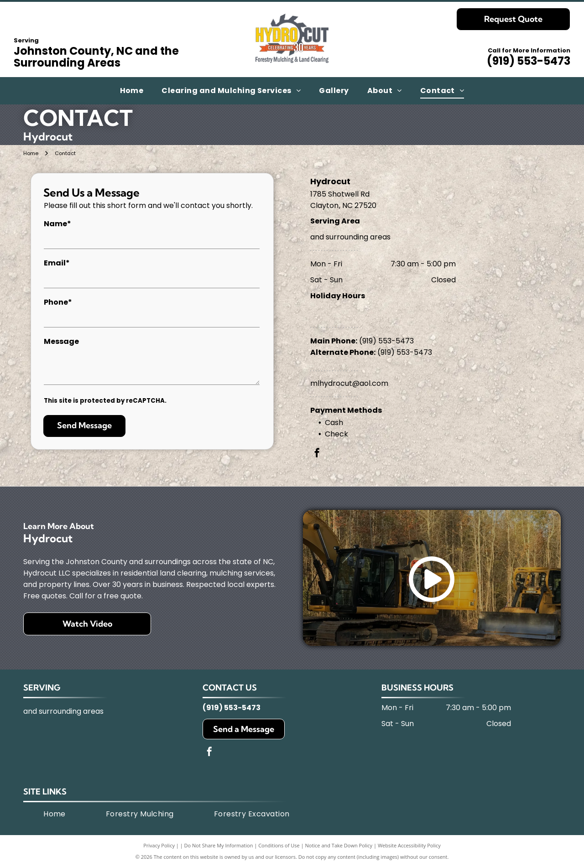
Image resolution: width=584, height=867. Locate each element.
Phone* (58, 302)
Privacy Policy (159, 845)
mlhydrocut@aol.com (349, 383)
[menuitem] (132, 91)
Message (61, 341)
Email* (57, 263)
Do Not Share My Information (218, 845)
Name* (57, 223)
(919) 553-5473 (528, 60)
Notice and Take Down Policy (339, 845)
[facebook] (317, 454)
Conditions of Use (279, 845)
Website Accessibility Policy (409, 845)
